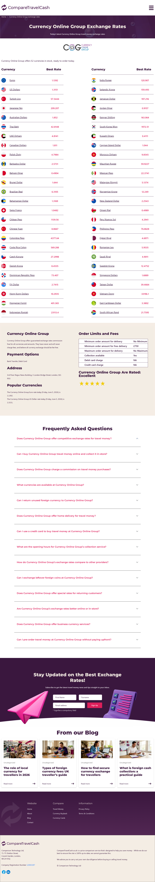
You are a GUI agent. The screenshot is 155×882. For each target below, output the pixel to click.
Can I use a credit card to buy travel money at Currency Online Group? (58, 531)
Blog (29, 818)
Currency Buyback (60, 813)
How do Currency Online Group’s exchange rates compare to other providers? (63, 562)
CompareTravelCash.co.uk (67, 850)
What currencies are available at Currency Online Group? (50, 485)
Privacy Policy (84, 809)
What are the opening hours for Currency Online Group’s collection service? (61, 546)
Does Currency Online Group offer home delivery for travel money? (56, 515)
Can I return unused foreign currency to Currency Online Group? (55, 500)
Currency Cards (59, 818)
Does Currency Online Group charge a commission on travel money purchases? (64, 469)
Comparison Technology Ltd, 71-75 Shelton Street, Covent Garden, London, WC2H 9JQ (12, 854)
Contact (30, 822)
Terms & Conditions (86, 813)
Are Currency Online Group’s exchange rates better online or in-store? (58, 608)
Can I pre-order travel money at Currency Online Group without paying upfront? (64, 639)
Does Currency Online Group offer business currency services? (53, 624)
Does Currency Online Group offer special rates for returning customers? (59, 593)
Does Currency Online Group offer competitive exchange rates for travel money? (64, 438)
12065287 (31, 865)
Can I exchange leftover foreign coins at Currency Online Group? (55, 577)
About (29, 813)
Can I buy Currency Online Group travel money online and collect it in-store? (62, 454)
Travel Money (58, 809)
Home (3, 16)
